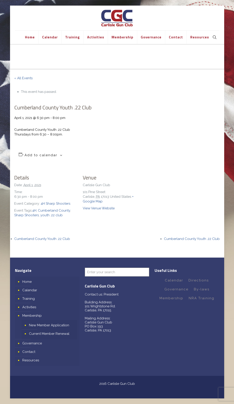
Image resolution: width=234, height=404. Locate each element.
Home (27, 282)
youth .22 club (51, 215)
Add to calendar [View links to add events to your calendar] (41, 155)
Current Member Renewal (49, 334)
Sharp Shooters (26, 215)
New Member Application (49, 325)
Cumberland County (54, 210)
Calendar (29, 290)
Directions (198, 280)
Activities (29, 307)
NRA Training (201, 298)
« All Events (23, 78)
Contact (28, 352)
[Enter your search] (117, 272)
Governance (32, 343)
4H (34, 210)
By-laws (201, 289)
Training (28, 299)
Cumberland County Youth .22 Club (42, 239)
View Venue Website (99, 208)
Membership (32, 316)
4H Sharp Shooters (55, 204)
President (111, 294)
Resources (30, 360)
